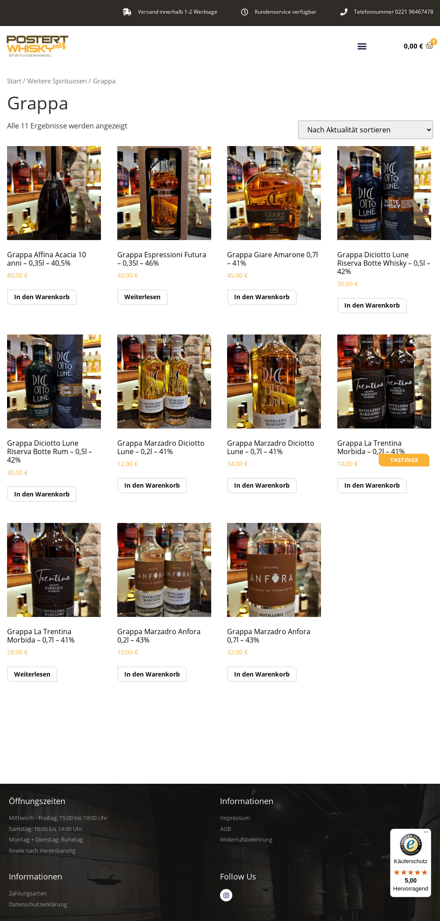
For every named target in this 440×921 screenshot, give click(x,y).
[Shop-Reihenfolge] (365, 129)
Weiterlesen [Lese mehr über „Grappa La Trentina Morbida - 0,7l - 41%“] (32, 674)
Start (14, 80)
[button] (362, 43)
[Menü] (426, 834)
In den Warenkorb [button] (42, 297)
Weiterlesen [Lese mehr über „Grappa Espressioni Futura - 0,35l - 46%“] (142, 297)
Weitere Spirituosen (57, 80)
